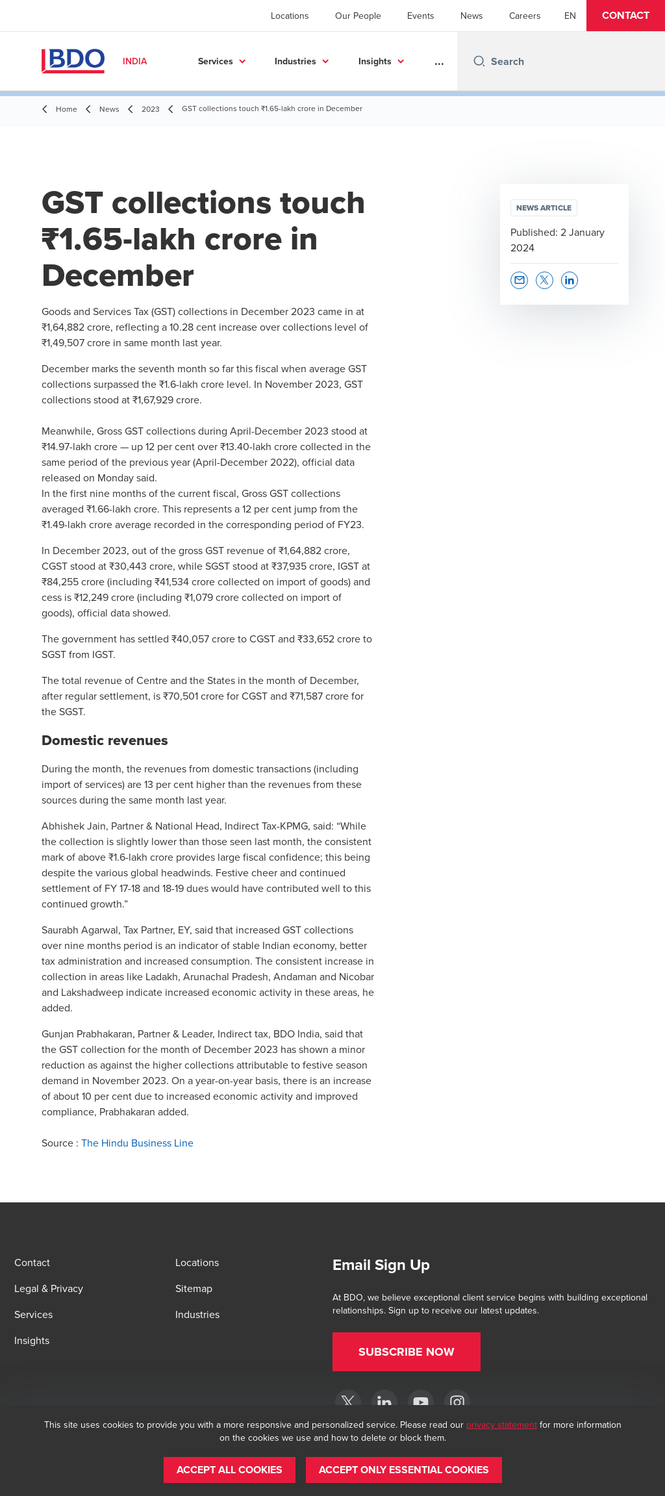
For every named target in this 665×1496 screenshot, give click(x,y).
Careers (525, 15)
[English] (570, 15)
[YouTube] (420, 1402)
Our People (358, 15)
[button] (625, 15)
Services (215, 61)
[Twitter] (348, 1402)
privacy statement (501, 1424)
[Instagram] (457, 1402)
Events (420, 15)
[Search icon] (479, 61)
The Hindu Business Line (137, 1142)
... (439, 61)
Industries (295, 61)
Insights (375, 61)
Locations (290, 15)
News (471, 15)
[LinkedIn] (384, 1402)
